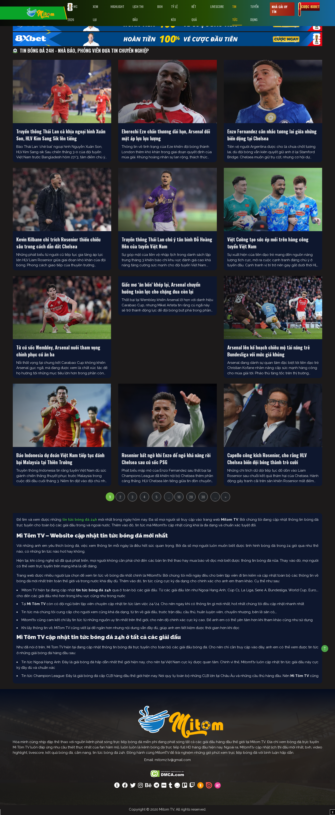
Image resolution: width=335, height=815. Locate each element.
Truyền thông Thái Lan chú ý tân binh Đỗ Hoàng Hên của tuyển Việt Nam (167, 244)
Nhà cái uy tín (279, 9)
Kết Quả (194, 13)
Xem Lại (95, 13)
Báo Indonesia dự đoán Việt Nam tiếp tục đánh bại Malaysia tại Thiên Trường (60, 460)
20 (191, 497)
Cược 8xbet (310, 6)
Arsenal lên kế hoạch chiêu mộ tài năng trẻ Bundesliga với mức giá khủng (268, 352)
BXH (160, 6)
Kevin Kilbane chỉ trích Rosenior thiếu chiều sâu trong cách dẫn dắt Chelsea (58, 244)
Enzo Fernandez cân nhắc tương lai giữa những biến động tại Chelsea (272, 136)
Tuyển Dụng (254, 13)
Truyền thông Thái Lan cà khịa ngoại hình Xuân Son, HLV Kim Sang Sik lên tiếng (60, 136)
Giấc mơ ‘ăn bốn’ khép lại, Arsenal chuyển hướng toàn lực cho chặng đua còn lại (161, 289)
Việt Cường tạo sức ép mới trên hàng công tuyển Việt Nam (267, 244)
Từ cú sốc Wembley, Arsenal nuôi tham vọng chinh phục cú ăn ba (58, 352)
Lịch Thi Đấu (138, 13)
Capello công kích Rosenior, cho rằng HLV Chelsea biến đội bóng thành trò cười (267, 460)
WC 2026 (72, 12)
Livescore (217, 6)
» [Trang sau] (225, 497)
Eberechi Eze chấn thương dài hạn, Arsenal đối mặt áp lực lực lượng (166, 136)
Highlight (117, 6)
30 (203, 497)
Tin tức (235, 13)
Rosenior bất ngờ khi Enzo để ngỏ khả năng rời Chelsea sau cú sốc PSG (166, 460)
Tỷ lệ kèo (174, 13)
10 (179, 497)
